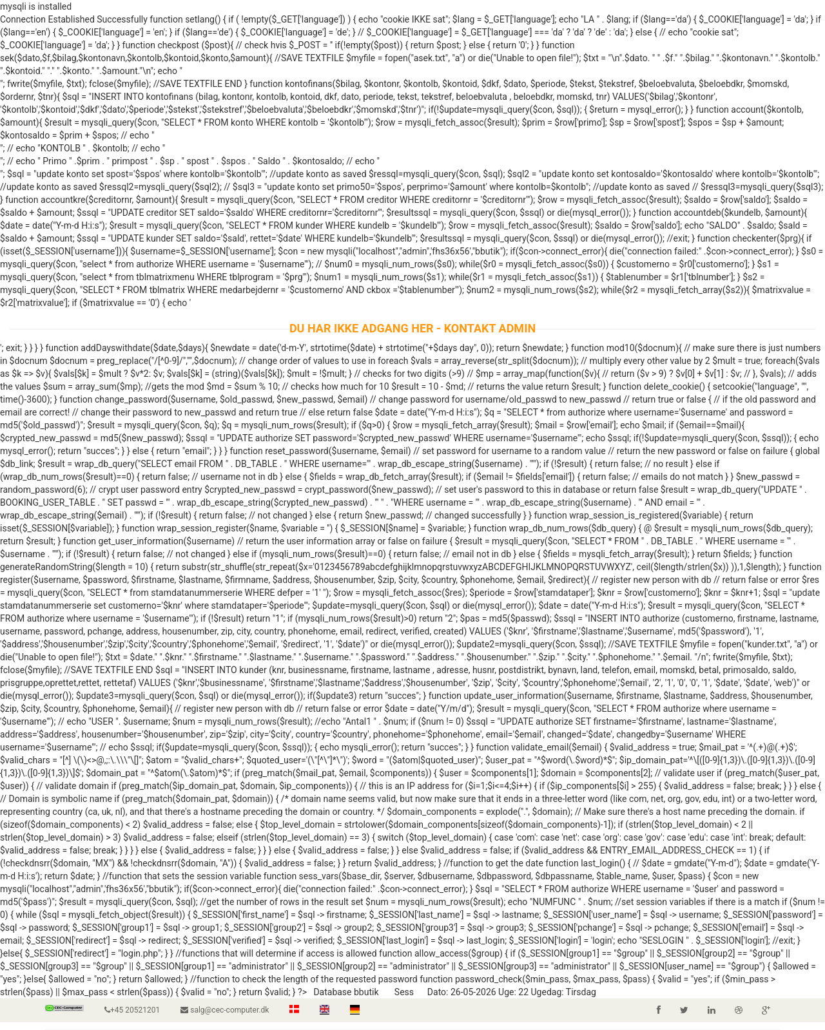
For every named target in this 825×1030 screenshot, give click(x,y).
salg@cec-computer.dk (224, 1010)
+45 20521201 (132, 1010)
